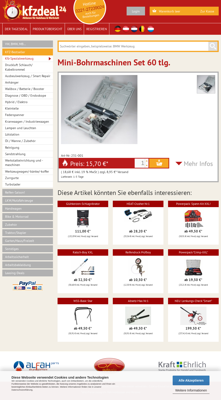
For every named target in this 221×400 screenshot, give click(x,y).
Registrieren (96, 29)
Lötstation (12, 134)
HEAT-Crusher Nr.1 (138, 204)
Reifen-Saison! (15, 192)
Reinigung (12, 147)
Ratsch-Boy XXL (83, 252)
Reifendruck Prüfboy (138, 252)
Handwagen (13, 208)
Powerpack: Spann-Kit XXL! (193, 204)
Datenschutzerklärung (22, 390)
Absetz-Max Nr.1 (138, 301)
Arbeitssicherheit (17, 257)
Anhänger (12, 82)
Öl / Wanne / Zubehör (20, 141)
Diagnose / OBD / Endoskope (25, 95)
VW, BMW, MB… (15, 44)
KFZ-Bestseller (15, 52)
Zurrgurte (12, 178)
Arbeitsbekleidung (18, 265)
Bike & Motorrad (17, 216)
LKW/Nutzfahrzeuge (19, 200)
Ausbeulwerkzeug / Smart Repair (27, 76)
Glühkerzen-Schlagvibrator (83, 204)
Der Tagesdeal (16, 29)
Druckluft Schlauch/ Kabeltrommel (18, 67)
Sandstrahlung (15, 154)
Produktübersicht (47, 29)
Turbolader (12, 184)
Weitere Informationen (191, 390)
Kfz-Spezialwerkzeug (19, 58)
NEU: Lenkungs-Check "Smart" (193, 301)
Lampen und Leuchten (20, 128)
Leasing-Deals (14, 273)
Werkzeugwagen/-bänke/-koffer (27, 171)
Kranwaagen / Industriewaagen (27, 121)
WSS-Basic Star (82, 301)
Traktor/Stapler (15, 233)
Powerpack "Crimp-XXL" (193, 252)
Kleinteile (12, 108)
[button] (146, 161)
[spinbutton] (140, 163)
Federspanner (14, 115)
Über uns (74, 29)
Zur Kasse (207, 11)
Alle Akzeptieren (191, 380)
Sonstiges (12, 249)
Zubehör (11, 225)
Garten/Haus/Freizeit (19, 241)
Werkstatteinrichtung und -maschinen (24, 162)
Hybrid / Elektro (16, 102)
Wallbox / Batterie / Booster (24, 89)
